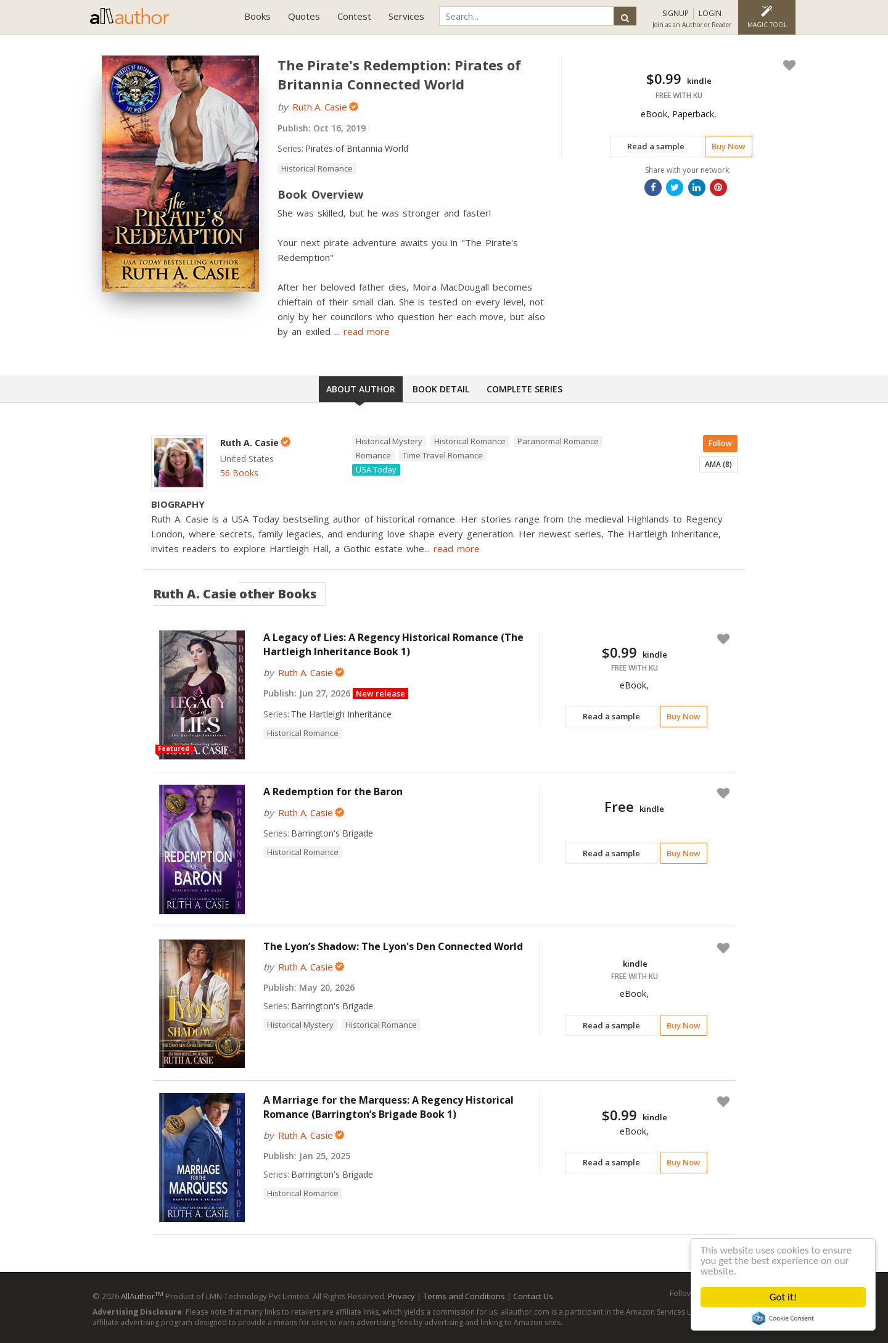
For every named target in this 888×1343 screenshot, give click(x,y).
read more (366, 331)
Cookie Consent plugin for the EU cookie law (783, 1318)
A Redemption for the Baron (333, 791)
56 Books (239, 473)
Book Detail (441, 389)
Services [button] (406, 16)
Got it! (783, 1297)
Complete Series (524, 389)
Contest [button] (354, 16)
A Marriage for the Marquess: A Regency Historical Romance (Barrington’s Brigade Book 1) (388, 1107)
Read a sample (655, 146)
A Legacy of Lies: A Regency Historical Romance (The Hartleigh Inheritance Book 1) (393, 644)
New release (380, 693)
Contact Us (533, 1296)
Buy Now (729, 146)
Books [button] (257, 16)
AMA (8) (718, 464)
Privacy (401, 1296)
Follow (720, 443)
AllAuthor (142, 1296)
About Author (360, 389)
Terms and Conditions (464, 1296)
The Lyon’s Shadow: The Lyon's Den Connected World (393, 946)
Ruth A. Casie (319, 107)
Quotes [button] (304, 16)
